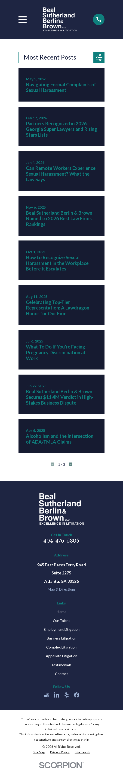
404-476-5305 (61, 541)
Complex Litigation (61, 647)
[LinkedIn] (56, 694)
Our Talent (61, 620)
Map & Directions (61, 589)
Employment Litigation (61, 629)
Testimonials (61, 665)
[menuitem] (39, 752)
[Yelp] (66, 694)
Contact (61, 673)
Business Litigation (61, 638)
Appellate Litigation (61, 656)
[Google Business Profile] (46, 694)
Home (61, 611)
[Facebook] (76, 694)
